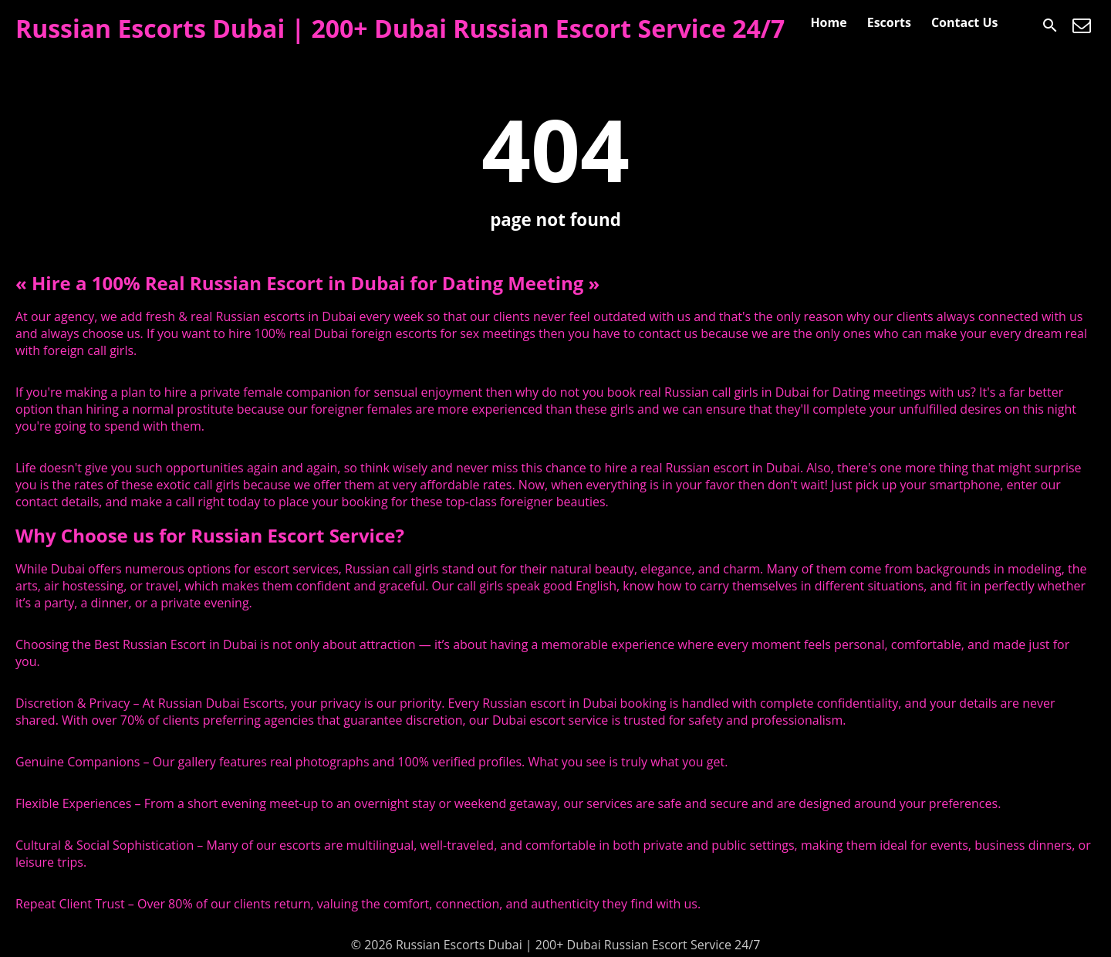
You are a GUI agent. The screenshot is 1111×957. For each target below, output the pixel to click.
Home (828, 22)
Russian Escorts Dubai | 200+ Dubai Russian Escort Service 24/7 (400, 28)
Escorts (889, 22)
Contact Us (964, 22)
